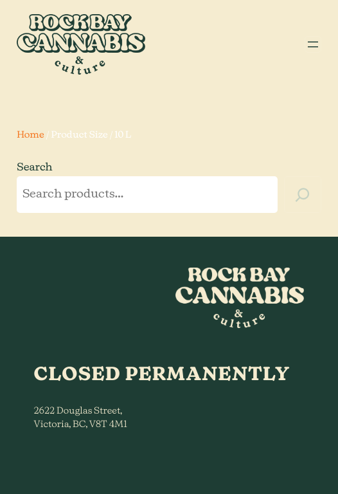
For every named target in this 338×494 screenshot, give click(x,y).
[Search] (302, 194)
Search (35, 168)
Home (30, 135)
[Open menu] (313, 44)
